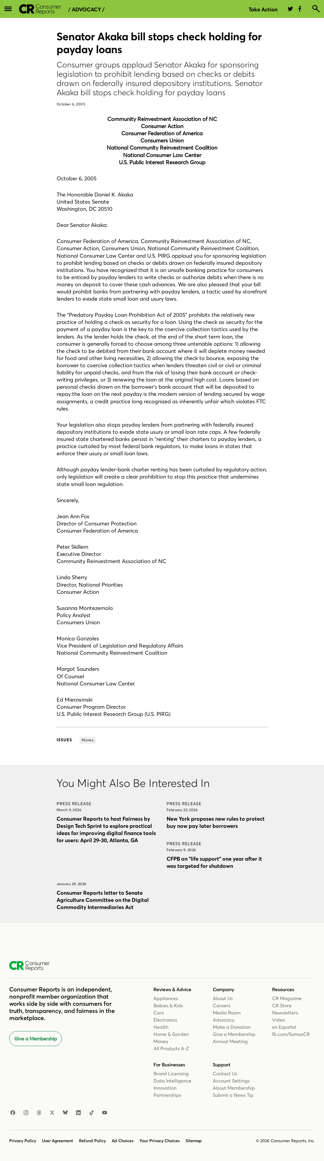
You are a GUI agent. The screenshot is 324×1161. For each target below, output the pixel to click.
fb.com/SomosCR (291, 1034)
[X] (52, 1113)
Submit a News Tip (233, 1095)
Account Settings (231, 1081)
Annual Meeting (230, 1041)
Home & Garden (171, 1034)
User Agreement (57, 1140)
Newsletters (285, 1013)
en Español (284, 1027)
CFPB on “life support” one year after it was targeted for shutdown (214, 862)
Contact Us (225, 1074)
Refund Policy (92, 1140)
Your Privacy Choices (159, 1140)
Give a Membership (35, 1039)
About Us (223, 998)
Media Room (227, 1013)
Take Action (263, 9)
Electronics (165, 1020)
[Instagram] (26, 1113)
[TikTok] (91, 1113)
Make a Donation (232, 1027)
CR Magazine (287, 998)
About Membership (234, 1088)
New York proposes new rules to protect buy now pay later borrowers (216, 822)
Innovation (165, 1088)
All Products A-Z (171, 1048)
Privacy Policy (22, 1140)
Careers (221, 1005)
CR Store (282, 1005)
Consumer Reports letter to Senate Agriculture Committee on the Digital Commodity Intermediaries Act (103, 900)
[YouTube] (104, 1113)
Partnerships (167, 1095)
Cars (159, 1013)
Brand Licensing (171, 1074)
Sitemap (194, 1140)
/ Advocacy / (86, 9)
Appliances (166, 998)
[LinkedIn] (78, 1113)
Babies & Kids (168, 1005)
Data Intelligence (172, 1081)
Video (278, 1020)
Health (161, 1027)
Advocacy (223, 1020)
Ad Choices (123, 1140)
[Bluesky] (65, 1113)
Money (161, 1041)
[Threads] (39, 1113)
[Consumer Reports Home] (32, 966)
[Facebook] (12, 1113)
